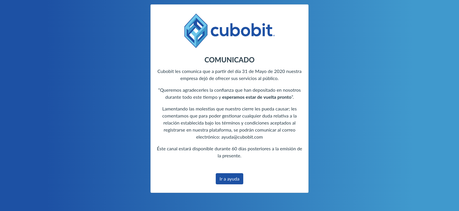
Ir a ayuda (229, 178)
